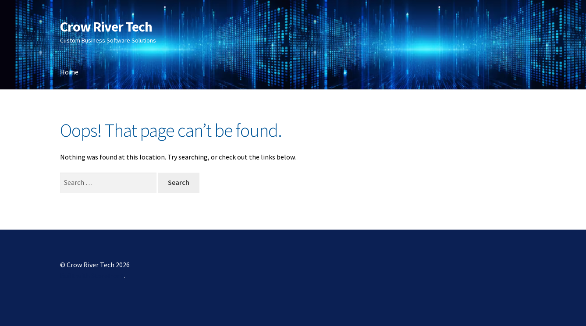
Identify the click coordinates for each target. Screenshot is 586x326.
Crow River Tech (106, 26)
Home (69, 71)
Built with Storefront (92, 275)
